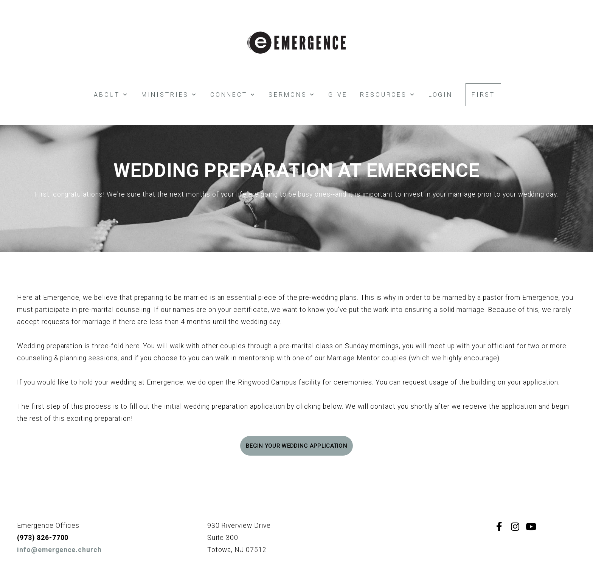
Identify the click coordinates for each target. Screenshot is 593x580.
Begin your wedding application (296, 445)
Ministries (169, 94)
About (111, 94)
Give (337, 94)
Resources (387, 94)
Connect (233, 94)
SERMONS (292, 94)
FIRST (483, 94)
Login (440, 94)
